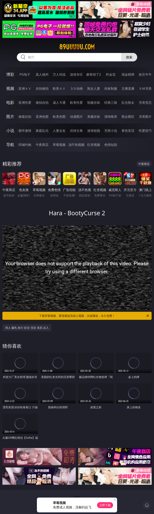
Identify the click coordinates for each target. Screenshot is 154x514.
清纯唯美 (110, 116)
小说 (10, 130)
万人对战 (59, 74)
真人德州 (42, 74)
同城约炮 (24, 144)
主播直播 (128, 88)
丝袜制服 (110, 88)
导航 (10, 144)
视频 (10, 88)
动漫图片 (76, 116)
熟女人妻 (93, 88)
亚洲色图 (42, 116)
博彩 (10, 74)
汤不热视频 (76, 144)
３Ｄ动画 (76, 88)
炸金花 (111, 74)
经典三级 (110, 102)
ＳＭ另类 (145, 88)
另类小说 (110, 130)
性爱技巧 (145, 130)
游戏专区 (76, 74)
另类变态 (145, 102)
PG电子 (24, 74)
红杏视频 (93, 144)
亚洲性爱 (24, 102)
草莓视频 (59, 144)
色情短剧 (110, 144)
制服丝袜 (93, 102)
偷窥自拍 (24, 116)
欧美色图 (59, 116)
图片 (10, 116)
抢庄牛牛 (145, 74)
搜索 (129, 57)
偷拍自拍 (42, 102)
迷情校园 (93, 130)
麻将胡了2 (93, 74)
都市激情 (24, 130)
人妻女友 (59, 130)
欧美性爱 (76, 102)
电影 (10, 102)
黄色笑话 (128, 130)
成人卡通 (59, 102)
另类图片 (145, 116)
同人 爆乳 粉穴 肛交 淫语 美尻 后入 (27, 328)
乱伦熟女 (128, 102)
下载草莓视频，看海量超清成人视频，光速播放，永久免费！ (94, 315)
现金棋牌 (128, 74)
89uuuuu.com (77, 47)
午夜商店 (42, 144)
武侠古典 (76, 130)
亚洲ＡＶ (24, 88)
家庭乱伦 (42, 130)
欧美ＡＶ (59, 88)
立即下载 (105, 505)
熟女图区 (128, 116)
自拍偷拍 (42, 88)
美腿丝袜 (93, 116)
